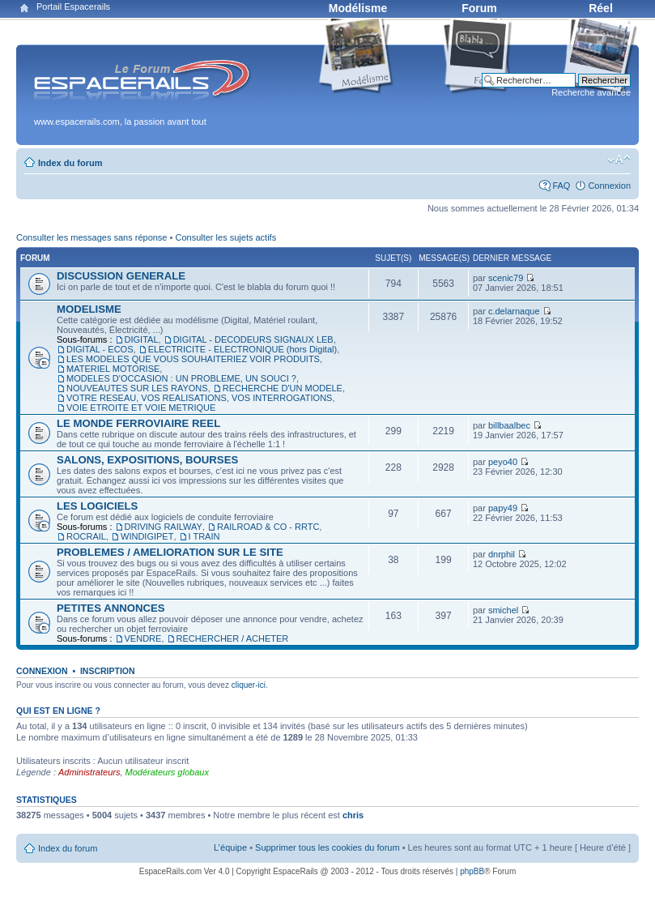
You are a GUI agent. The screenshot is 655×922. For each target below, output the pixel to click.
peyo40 (502, 462)
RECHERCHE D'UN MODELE (282, 388)
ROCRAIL (86, 536)
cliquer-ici (249, 685)
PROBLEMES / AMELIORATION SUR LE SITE (170, 552)
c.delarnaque (514, 311)
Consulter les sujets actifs (225, 237)
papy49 (502, 508)
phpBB (472, 871)
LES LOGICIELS (97, 506)
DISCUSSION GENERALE (121, 276)
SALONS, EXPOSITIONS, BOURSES (147, 460)
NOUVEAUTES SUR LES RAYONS (137, 388)
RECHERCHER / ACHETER (233, 638)
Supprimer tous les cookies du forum (327, 847)
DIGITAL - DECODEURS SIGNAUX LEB (253, 339)
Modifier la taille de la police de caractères (619, 159)
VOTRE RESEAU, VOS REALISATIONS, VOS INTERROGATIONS (199, 398)
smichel (503, 610)
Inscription (107, 671)
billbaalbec (509, 425)
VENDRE (143, 638)
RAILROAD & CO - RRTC (268, 526)
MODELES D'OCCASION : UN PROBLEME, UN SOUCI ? (181, 378)
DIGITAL (142, 339)
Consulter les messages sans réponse (91, 237)
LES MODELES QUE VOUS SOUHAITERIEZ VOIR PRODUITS (193, 359)
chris (353, 815)
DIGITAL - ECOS (100, 349)
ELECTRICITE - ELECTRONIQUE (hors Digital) (242, 349)
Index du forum (70, 163)
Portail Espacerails (73, 6)
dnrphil (501, 554)
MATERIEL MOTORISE (112, 368)
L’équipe (230, 847)
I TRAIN (204, 536)
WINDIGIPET (147, 536)
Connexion (609, 185)
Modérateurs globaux (167, 772)
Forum (479, 8)
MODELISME (89, 309)
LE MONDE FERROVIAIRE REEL (138, 423)
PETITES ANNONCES (111, 608)
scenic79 (505, 278)
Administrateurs (89, 772)
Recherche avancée (591, 92)
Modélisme (358, 8)
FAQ (561, 185)
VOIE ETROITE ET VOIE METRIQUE (140, 407)
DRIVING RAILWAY (163, 526)
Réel (601, 8)
